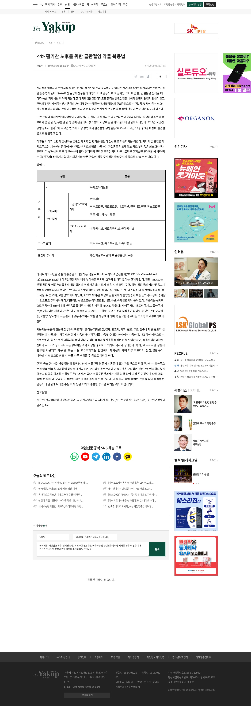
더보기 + (214, 146)
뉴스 (50, 42)
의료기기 (102, 11)
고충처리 (98, 657)
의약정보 (181, 4)
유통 (64, 11)
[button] (193, 483)
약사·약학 (92, 4)
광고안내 (82, 657)
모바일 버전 (87, 695)
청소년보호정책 (180, 657)
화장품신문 (169, 4)
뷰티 (73, 11)
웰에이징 (116, 4)
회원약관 (115, 657)
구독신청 (210, 4)
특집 (125, 4)
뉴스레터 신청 (195, 4)
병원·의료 (78, 4)
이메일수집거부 (203, 657)
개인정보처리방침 (156, 657)
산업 (67, 5)
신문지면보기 (155, 4)
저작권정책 (133, 657)
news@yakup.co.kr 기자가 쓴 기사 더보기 (71, 65)
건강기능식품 (86, 11)
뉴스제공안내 (63, 657)
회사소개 (44, 657)
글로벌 (104, 4)
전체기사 (50, 4)
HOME (39, 42)
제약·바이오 (50, 11)
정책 (60, 4)
